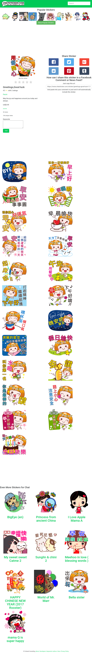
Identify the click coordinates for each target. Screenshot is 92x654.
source (5, 108)
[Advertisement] (46, 41)
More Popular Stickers (46, 23)
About (37, 651)
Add (6, 131)
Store (58, 651)
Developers (43, 651)
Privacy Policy (65, 651)
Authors (54, 651)
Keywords (49, 651)
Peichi (5, 94)
